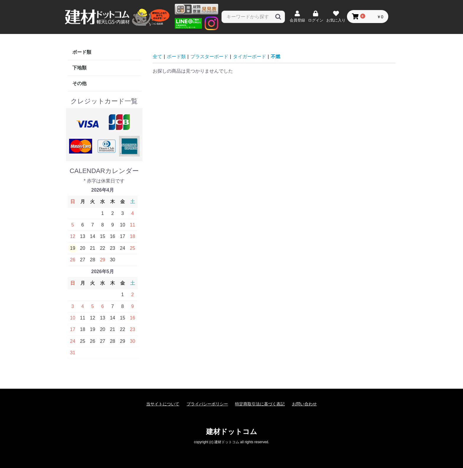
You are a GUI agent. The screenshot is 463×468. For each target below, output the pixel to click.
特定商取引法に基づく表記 (260, 404)
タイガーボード (249, 56)
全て (157, 56)
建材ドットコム (231, 432)
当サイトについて (162, 404)
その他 (79, 83)
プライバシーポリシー (207, 404)
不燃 (275, 56)
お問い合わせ (304, 404)
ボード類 (81, 52)
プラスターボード (209, 56)
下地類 (79, 67)
